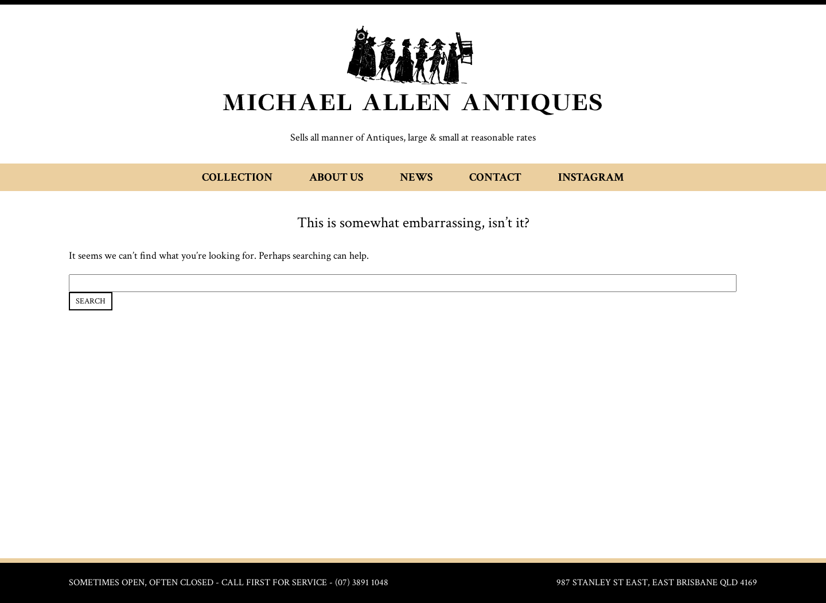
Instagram (591, 177)
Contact (495, 177)
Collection (237, 177)
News (416, 177)
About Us (336, 177)
